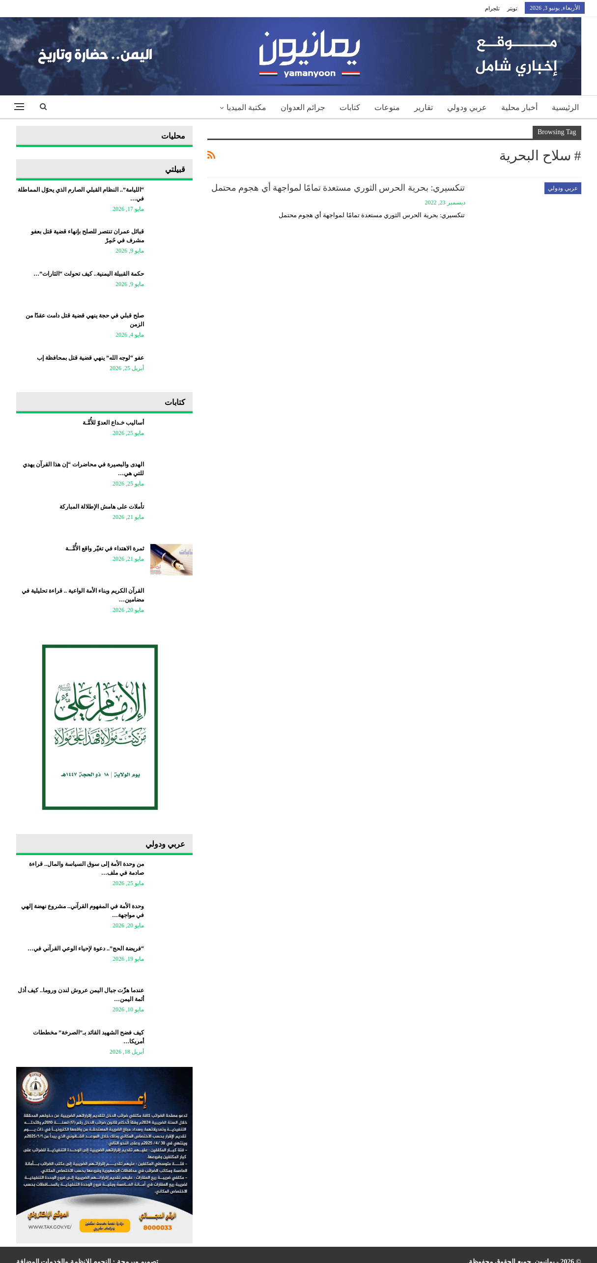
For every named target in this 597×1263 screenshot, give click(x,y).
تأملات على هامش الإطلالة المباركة (101, 506)
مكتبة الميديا (246, 107)
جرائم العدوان (303, 107)
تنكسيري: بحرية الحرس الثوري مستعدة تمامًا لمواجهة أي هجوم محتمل (338, 188)
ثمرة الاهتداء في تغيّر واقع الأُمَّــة (104, 548)
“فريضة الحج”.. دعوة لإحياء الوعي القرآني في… (86, 948)
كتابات (350, 107)
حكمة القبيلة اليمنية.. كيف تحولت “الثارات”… (88, 273)
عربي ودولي (467, 107)
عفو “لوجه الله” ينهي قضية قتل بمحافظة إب (90, 357)
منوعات (387, 107)
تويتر (512, 8)
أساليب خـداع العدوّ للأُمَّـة (113, 422)
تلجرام (492, 8)
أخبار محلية (519, 107)
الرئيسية (565, 107)
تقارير (423, 107)
